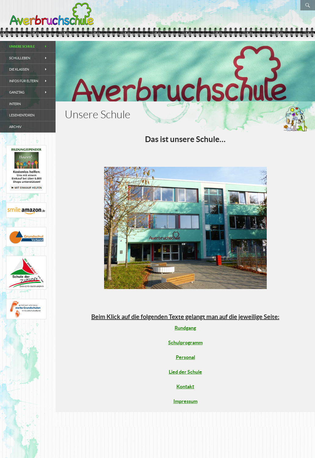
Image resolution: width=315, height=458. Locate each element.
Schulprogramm (185, 342)
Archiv (15, 127)
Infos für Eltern (23, 81)
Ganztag (16, 92)
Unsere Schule (22, 46)
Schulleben (19, 58)
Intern (15, 104)
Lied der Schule (185, 372)
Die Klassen (19, 69)
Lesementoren (21, 115)
